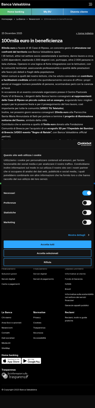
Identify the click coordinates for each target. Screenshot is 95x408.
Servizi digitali (8, 279)
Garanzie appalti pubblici (77, 305)
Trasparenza (39, 328)
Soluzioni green (9, 274)
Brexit (68, 289)
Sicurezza (38, 333)
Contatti (6, 333)
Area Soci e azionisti (11, 323)
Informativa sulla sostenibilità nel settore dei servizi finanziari (79, 297)
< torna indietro (84, 33)
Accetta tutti (47, 244)
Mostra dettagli (76, 235)
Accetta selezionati (47, 253)
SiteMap (6, 348)
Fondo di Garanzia (73, 279)
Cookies (37, 323)
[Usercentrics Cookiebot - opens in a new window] (77, 144)
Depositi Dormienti (74, 269)
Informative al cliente (75, 274)
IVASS (68, 284)
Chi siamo (6, 317)
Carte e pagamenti (11, 284)
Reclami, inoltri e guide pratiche (76, 319)
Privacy (37, 317)
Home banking (15, 11)
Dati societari (8, 338)
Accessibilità (39, 338)
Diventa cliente (79, 11)
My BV (47, 11)
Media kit (6, 343)
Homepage (7, 19)
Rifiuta (47, 262)
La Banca (20, 19)
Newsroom (34, 19)
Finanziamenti (8, 269)
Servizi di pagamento (43, 279)
